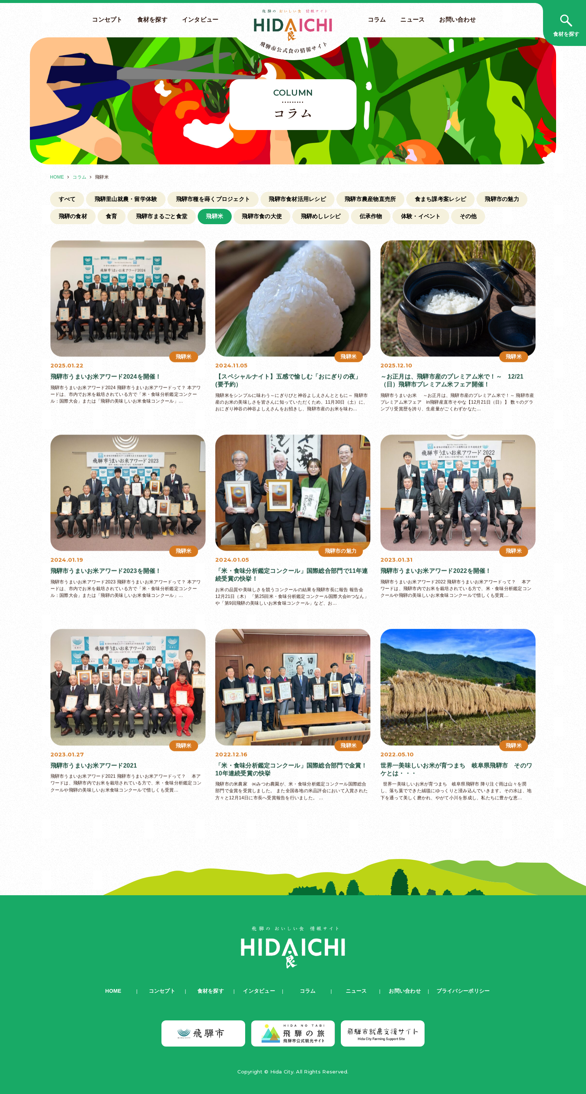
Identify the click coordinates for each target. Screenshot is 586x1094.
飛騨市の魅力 (502, 199)
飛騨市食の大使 (262, 216)
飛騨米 (214, 216)
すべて (67, 199)
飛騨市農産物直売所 (370, 199)
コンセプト (107, 19)
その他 (468, 216)
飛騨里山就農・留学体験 (126, 199)
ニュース (412, 19)
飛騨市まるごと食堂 (161, 216)
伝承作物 (371, 216)
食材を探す (152, 19)
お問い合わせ (457, 19)
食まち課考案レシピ (440, 199)
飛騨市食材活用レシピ (297, 199)
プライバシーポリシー (463, 991)
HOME (57, 177)
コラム (377, 19)
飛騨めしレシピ (321, 216)
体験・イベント (421, 216)
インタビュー (200, 19)
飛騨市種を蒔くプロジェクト (213, 199)
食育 (111, 216)
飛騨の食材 (73, 216)
